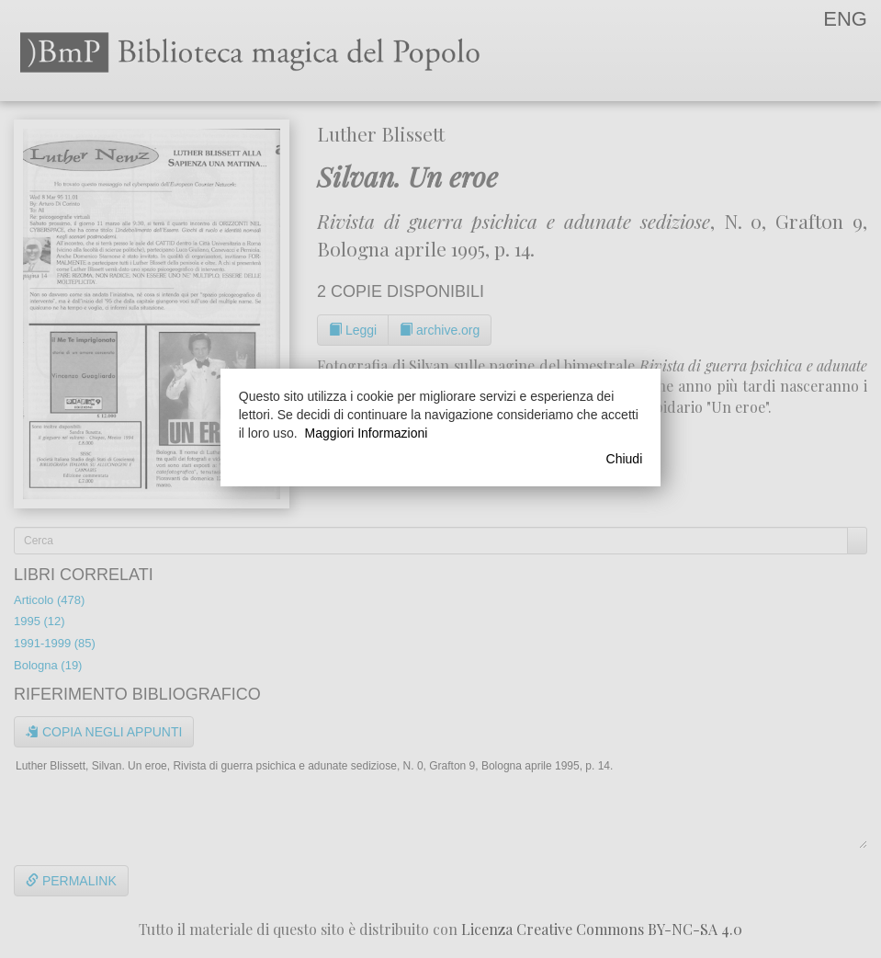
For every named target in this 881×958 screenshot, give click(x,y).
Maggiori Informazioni (366, 433)
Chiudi (624, 458)
